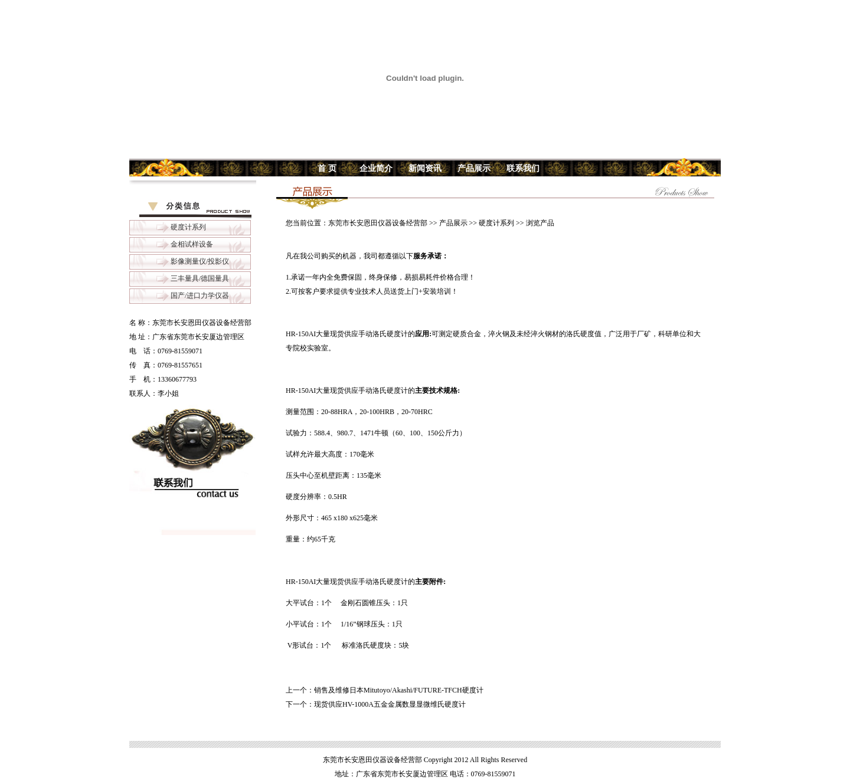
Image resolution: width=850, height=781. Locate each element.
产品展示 (474, 168)
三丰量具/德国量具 (200, 278)
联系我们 (523, 168)
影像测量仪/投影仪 (200, 261)
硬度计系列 (188, 227)
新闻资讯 (425, 168)
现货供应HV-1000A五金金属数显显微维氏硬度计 (390, 704)
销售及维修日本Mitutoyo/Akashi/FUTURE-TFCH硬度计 (398, 690)
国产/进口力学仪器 (200, 295)
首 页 (327, 168)
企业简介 (376, 168)
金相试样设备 (192, 244)
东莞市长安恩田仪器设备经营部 (377, 223)
